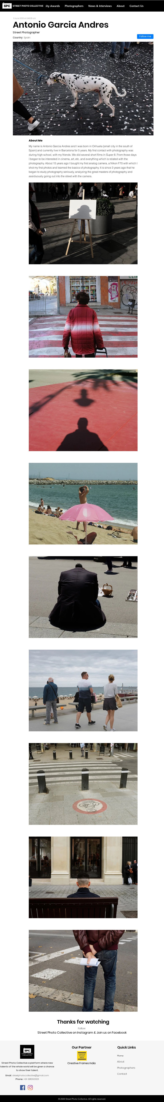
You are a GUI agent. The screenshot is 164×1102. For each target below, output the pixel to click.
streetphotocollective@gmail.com (30, 1075)
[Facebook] (22, 1087)
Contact (122, 1074)
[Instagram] (30, 1087)
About (120, 1061)
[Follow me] (145, 36)
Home (120, 1055)
